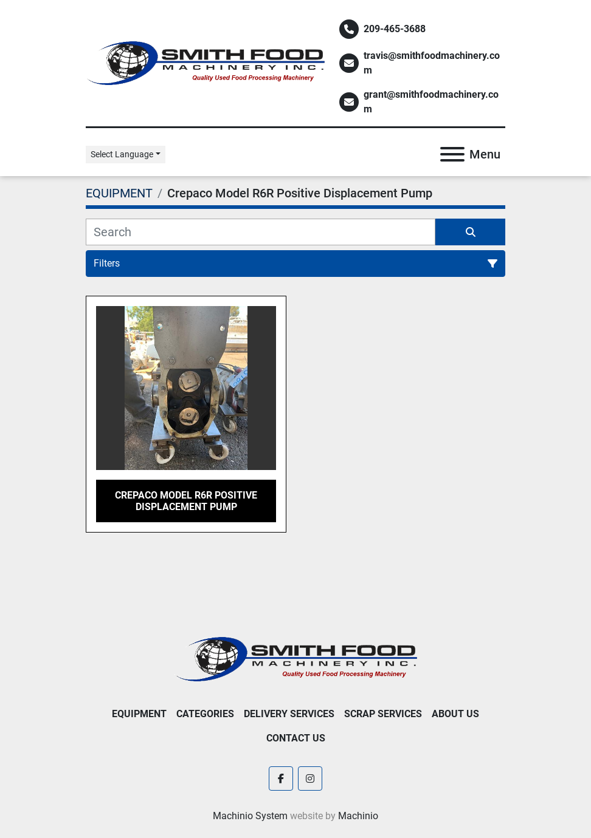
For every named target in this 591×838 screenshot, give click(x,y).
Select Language (122, 154)
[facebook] (281, 778)
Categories (205, 714)
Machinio (358, 816)
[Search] (260, 232)
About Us (455, 714)
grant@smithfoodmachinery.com (431, 102)
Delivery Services (289, 714)
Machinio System (250, 816)
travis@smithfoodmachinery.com (432, 63)
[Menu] (452, 154)
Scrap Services (383, 714)
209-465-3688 (395, 29)
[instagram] (310, 778)
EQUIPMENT (139, 714)
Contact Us (295, 738)
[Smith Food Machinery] (295, 658)
